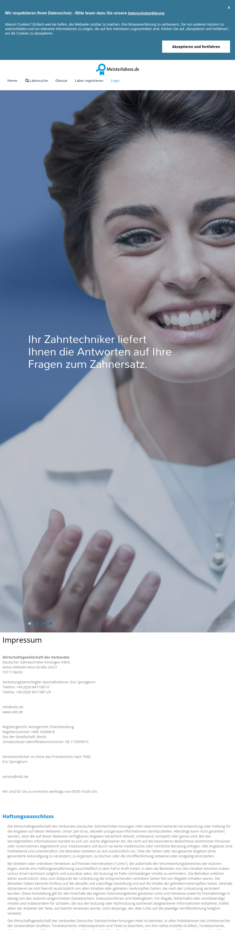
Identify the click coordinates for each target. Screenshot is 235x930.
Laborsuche (36, 80)
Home (12, 80)
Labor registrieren (89, 80)
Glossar (61, 80)
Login (115, 80)
